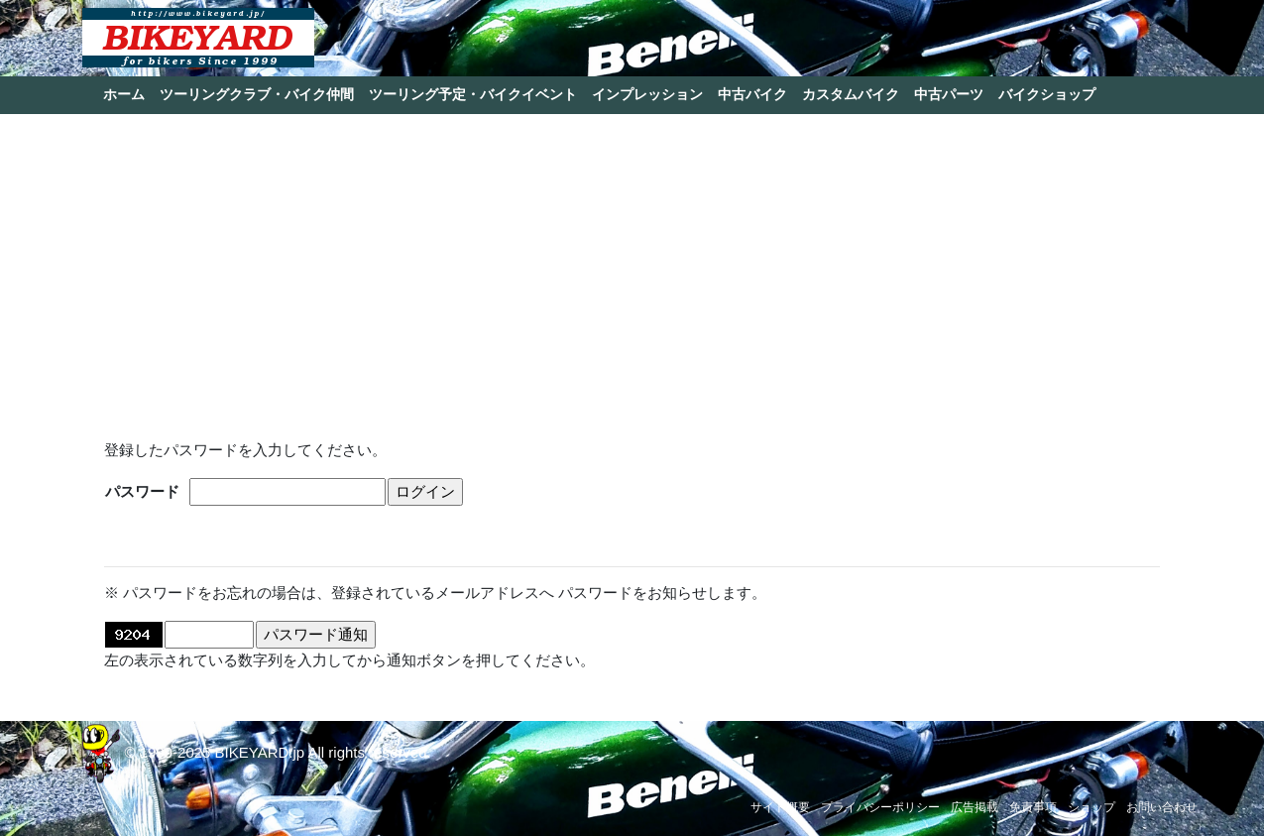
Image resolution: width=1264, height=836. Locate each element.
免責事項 (1033, 807)
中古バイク (752, 94)
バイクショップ (1046, 94)
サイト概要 (780, 807)
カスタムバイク (850, 94)
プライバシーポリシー (880, 807)
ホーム (124, 94)
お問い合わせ (1162, 807)
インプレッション (647, 94)
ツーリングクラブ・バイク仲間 (257, 94)
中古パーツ (948, 94)
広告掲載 (974, 807)
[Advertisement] (632, 268)
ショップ (1091, 807)
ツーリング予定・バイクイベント (473, 94)
